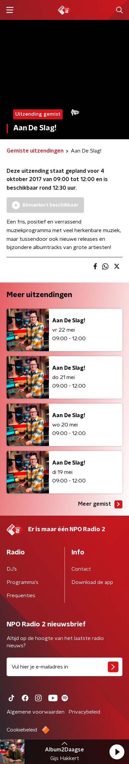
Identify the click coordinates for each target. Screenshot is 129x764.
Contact (81, 569)
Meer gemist (100, 504)
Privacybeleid (84, 712)
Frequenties (21, 595)
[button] (116, 751)
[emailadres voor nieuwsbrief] (64, 667)
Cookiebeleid (22, 729)
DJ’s (12, 569)
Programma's (22, 582)
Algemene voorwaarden (35, 712)
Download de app (92, 582)
